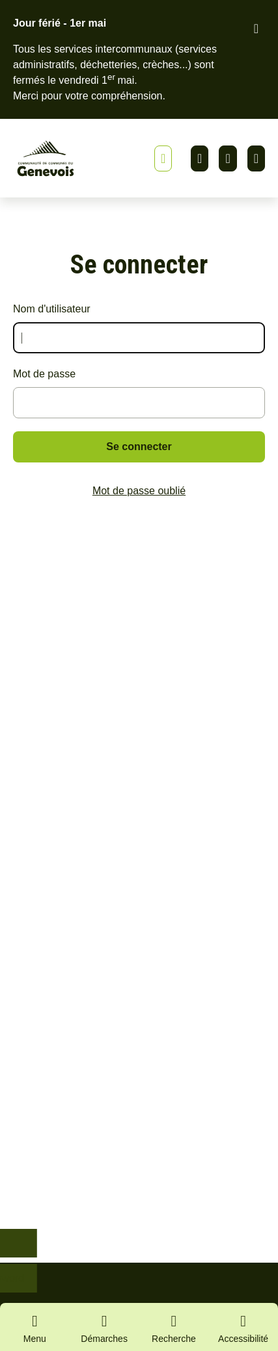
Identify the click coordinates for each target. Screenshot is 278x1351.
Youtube (256, 158)
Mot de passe (44, 373)
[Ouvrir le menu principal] (35, 1327)
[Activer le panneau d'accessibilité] (243, 1330)
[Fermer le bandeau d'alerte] (256, 29)
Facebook (227, 158)
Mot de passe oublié (139, 490)
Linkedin (199, 158)
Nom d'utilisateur (51, 308)
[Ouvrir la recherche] (174, 1327)
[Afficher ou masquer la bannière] (163, 158)
